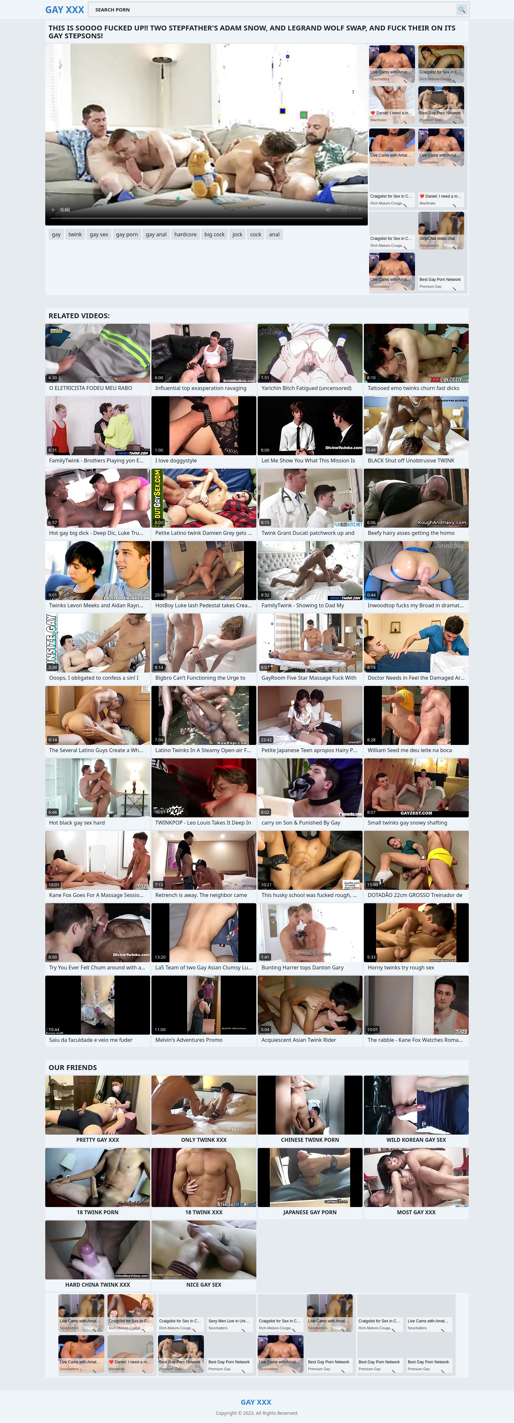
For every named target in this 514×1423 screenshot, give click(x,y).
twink (75, 234)
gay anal (156, 234)
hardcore (185, 234)
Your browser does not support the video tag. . (206, 134)
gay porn (127, 234)
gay (56, 234)
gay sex (99, 234)
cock (255, 234)
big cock (215, 234)
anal (274, 234)
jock (237, 234)
